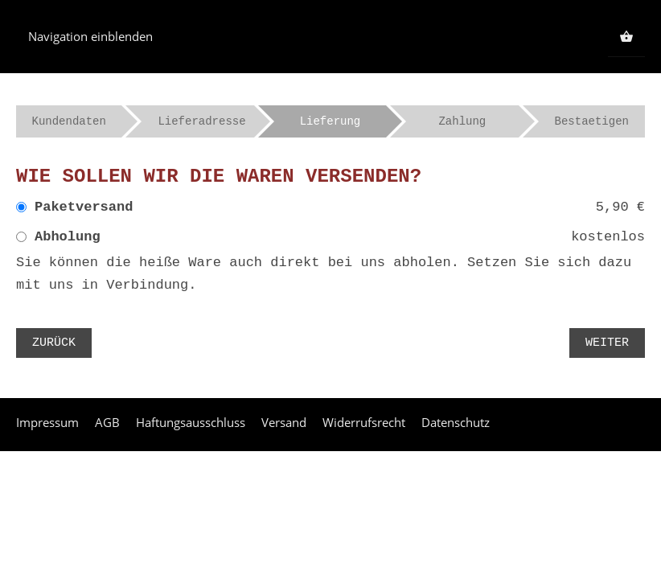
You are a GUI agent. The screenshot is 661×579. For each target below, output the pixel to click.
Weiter (607, 343)
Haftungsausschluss (190, 422)
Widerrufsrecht (363, 422)
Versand (283, 422)
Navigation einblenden (90, 36)
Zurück (54, 343)
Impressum (47, 422)
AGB (107, 422)
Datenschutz (455, 422)
